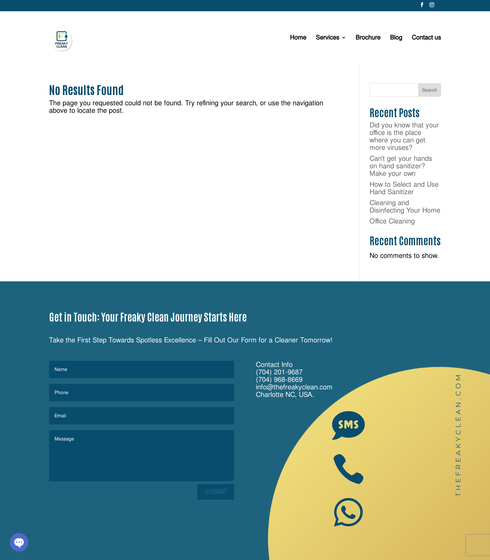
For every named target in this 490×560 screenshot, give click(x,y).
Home (298, 38)
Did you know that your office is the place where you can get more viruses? (404, 136)
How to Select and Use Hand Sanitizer (404, 188)
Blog (396, 38)
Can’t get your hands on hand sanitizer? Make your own (401, 166)
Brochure (368, 38)
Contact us (426, 38)
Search (429, 90)
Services (327, 38)
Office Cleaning (392, 221)
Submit (215, 492)
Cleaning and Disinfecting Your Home (405, 206)
